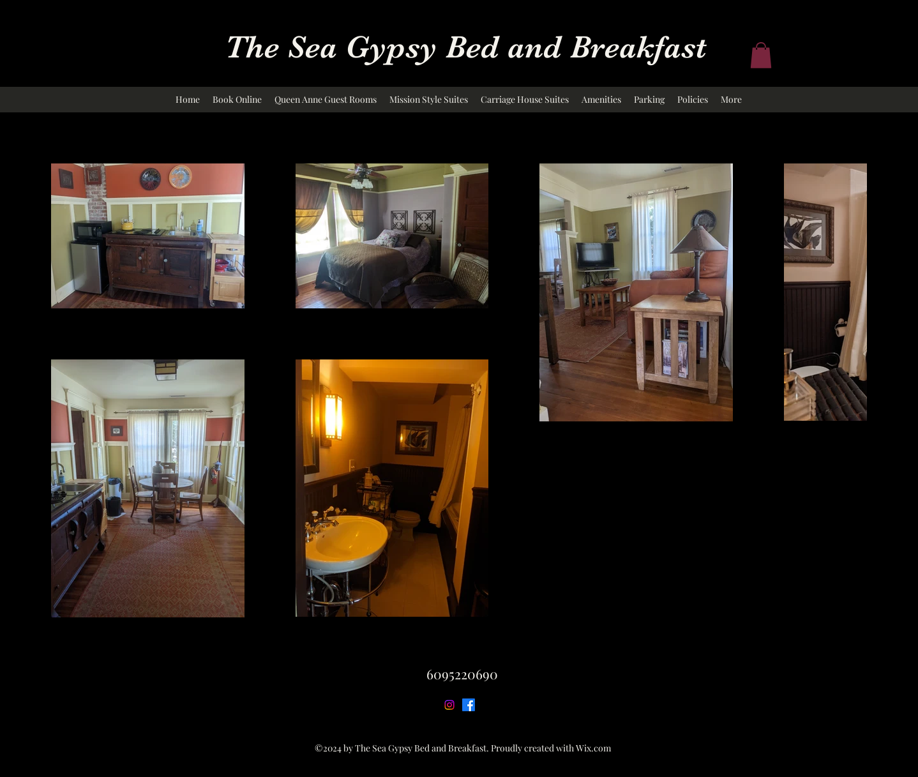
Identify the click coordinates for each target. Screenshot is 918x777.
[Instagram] (449, 704)
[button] (761, 55)
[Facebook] (468, 704)
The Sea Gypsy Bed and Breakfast (466, 47)
